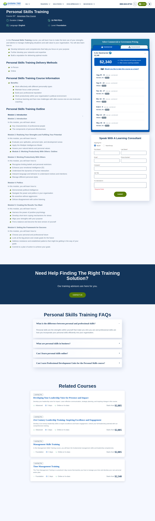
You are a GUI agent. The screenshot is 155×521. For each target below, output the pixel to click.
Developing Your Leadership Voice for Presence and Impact (64, 397)
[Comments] (120, 162)
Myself (99, 122)
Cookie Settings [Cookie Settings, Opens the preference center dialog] (112, 518)
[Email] (107, 138)
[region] (121, 77)
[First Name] (107, 130)
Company (97, 142)
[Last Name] (133, 130)
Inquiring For (98, 119)
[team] (104, 122)
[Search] (135, 4)
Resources (89, 4)
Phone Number (126, 134)
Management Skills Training (47, 444)
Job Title (96, 150)
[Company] (120, 145)
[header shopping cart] (150, 4)
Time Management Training (47, 466)
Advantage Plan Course (27, 16)
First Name (97, 126)
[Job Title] (120, 153)
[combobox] (123, 137)
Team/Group (110, 122)
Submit (120, 171)
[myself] (95, 122)
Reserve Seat (137, 54)
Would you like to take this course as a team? (122, 46)
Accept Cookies (126, 518)
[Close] (152, 517)
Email (96, 134)
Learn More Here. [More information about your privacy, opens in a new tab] (17, 519)
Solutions (57, 4)
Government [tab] (134, 23)
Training (44, 4)
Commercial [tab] (106, 23)
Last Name (124, 126)
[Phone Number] (133, 138)
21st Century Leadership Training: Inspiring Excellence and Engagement (70, 420)
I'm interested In (99, 158)
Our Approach (73, 4)
